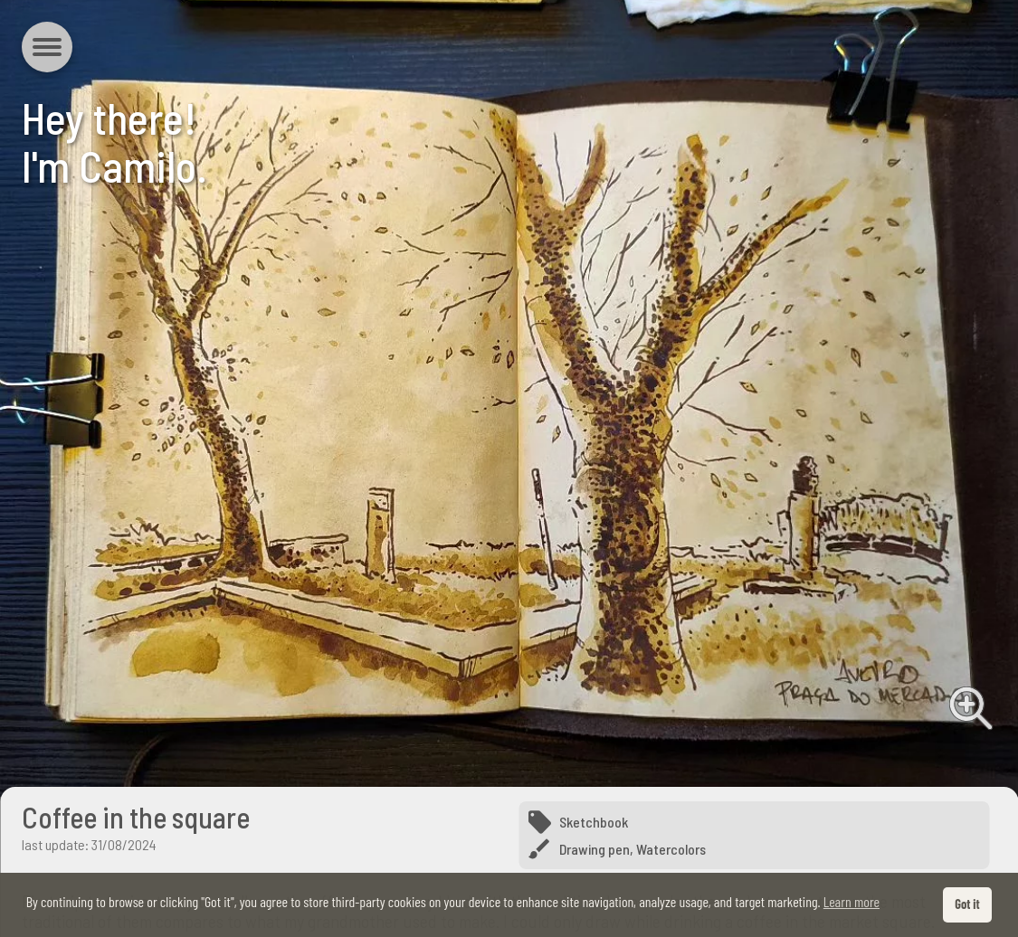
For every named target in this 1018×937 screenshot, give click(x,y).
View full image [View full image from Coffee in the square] (971, 708)
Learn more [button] (851, 901)
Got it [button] (967, 904)
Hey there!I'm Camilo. (114, 141)
